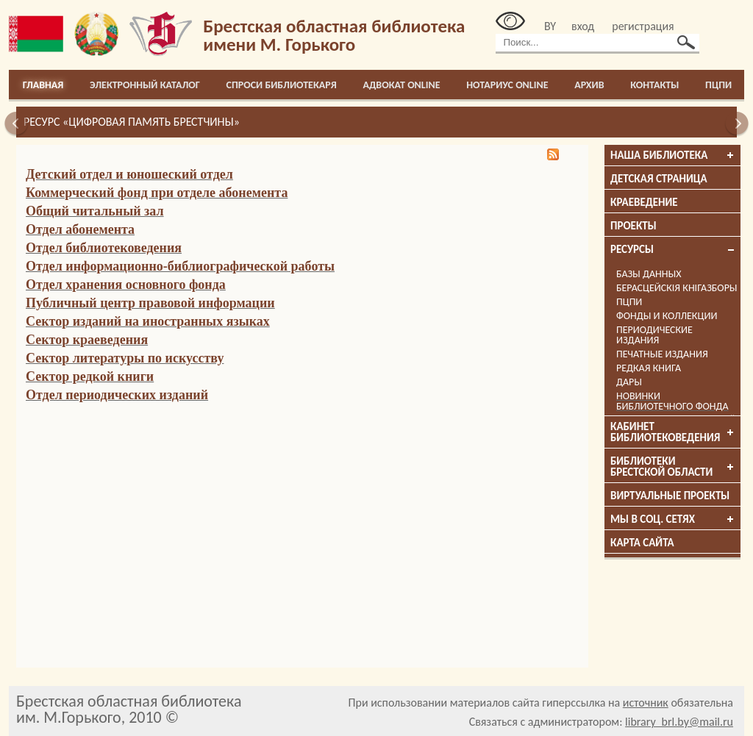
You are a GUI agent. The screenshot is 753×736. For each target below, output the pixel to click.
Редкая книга (648, 368)
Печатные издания (662, 354)
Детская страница (658, 178)
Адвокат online (401, 85)
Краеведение (644, 202)
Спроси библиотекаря (281, 85)
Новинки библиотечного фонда (672, 401)
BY (550, 26)
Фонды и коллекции (666, 316)
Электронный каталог (145, 85)
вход (582, 26)
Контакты (654, 85)
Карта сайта (642, 542)
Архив (589, 85)
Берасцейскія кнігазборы (677, 288)
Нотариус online (507, 85)
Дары (629, 382)
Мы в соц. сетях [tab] (672, 519)
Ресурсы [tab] (672, 249)
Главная (43, 85)
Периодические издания (654, 335)
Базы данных (648, 274)
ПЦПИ (718, 85)
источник (645, 703)
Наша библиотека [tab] (672, 155)
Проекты (633, 225)
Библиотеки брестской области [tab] (672, 466)
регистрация (643, 26)
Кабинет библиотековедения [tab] (672, 432)
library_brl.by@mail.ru (679, 722)
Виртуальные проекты (669, 495)
